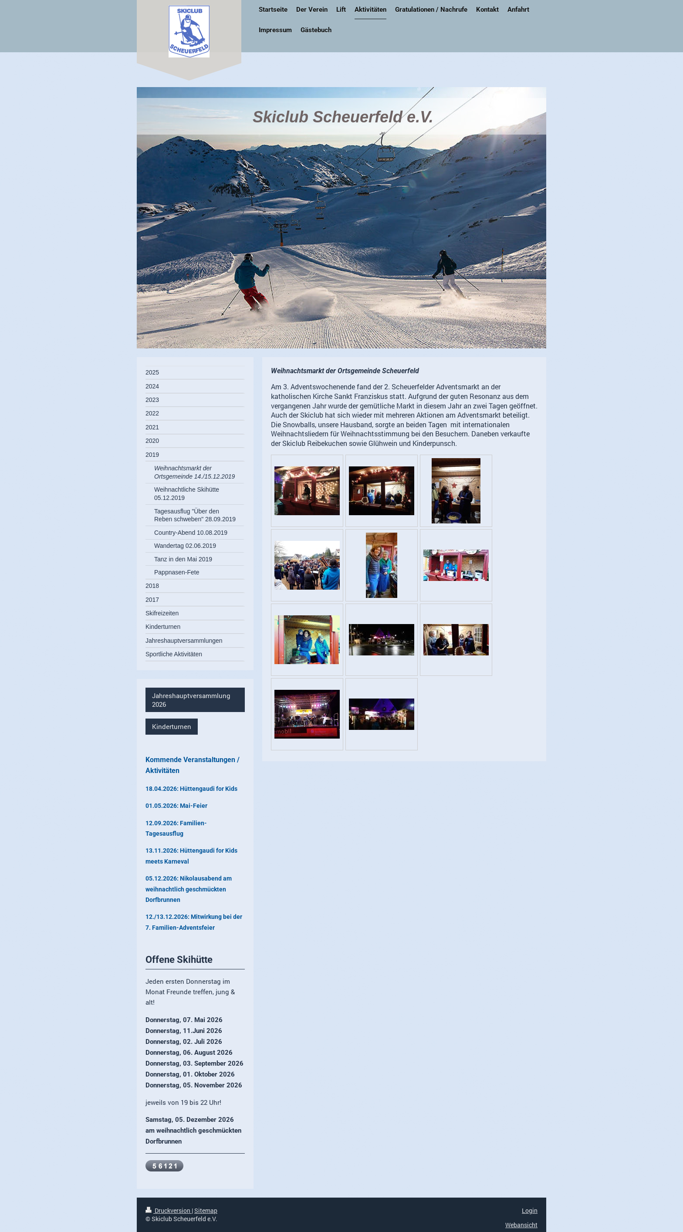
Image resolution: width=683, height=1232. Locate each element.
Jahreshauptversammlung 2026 (191, 700)
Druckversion (168, 1210)
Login (530, 1210)
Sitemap (205, 1210)
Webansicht (521, 1225)
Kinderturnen (171, 726)
